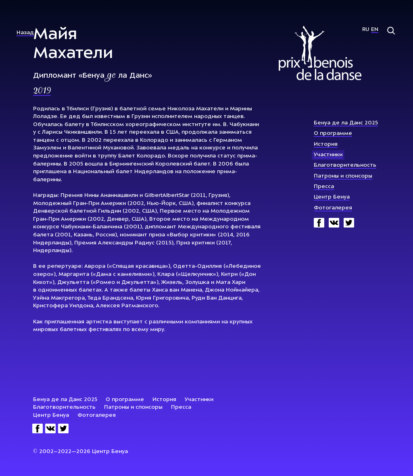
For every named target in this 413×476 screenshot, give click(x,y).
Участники (328, 155)
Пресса (324, 187)
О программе (333, 133)
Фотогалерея (333, 208)
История (326, 144)
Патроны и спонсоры (343, 176)
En (374, 30)
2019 (42, 91)
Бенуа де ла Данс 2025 (346, 123)
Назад (25, 33)
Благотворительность (345, 165)
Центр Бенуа (332, 197)
